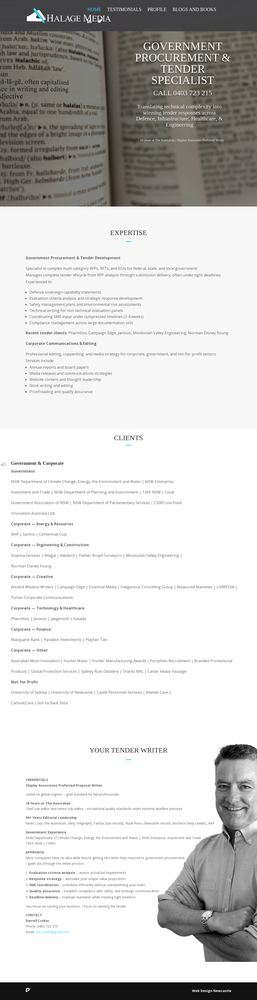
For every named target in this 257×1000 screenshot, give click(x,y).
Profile (157, 10)
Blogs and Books (194, 10)
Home (94, 10)
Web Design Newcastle (211, 990)
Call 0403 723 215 (182, 93)
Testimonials (124, 10)
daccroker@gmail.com (52, 932)
